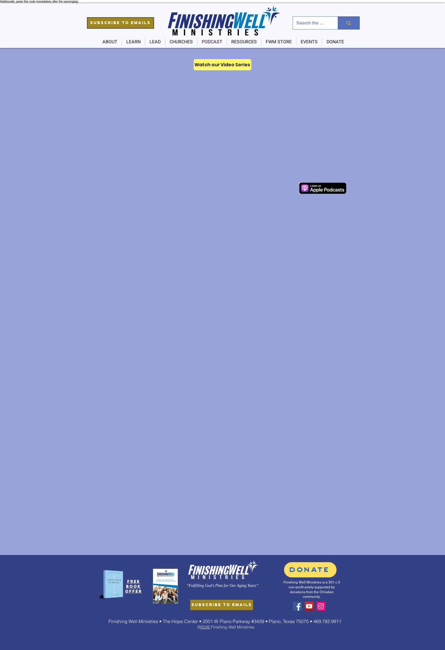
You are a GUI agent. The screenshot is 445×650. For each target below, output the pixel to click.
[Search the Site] (311, 23)
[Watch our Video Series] (222, 64)
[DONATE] (310, 569)
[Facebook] (297, 606)
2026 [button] (206, 627)
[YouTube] (309, 606)
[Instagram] (320, 606)
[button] (120, 23)
